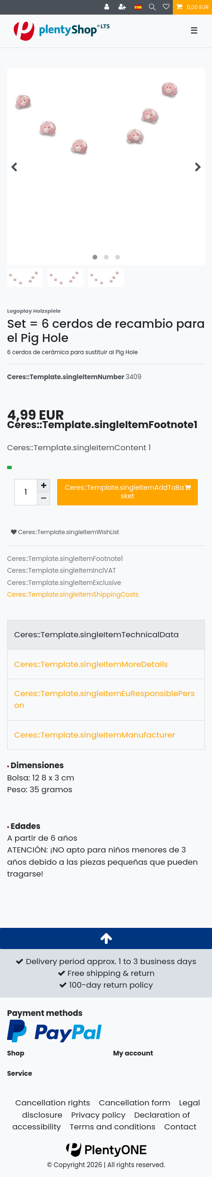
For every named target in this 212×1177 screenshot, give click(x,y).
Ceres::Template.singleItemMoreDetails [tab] (91, 664)
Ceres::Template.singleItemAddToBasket (128, 492)
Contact (180, 1126)
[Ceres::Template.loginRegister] (123, 7)
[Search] (152, 7)
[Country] (138, 7)
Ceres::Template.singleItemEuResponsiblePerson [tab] (104, 699)
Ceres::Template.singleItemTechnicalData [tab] (96, 634)
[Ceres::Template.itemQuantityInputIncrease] (43, 485)
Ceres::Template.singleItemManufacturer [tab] (94, 734)
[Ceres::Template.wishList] (166, 7)
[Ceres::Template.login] (107, 7)
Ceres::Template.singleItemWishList (65, 532)
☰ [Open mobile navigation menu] (194, 30)
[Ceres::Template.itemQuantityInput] (25, 492)
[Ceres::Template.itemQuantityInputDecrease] (43, 498)
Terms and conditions (113, 1126)
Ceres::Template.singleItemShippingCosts (73, 594)
